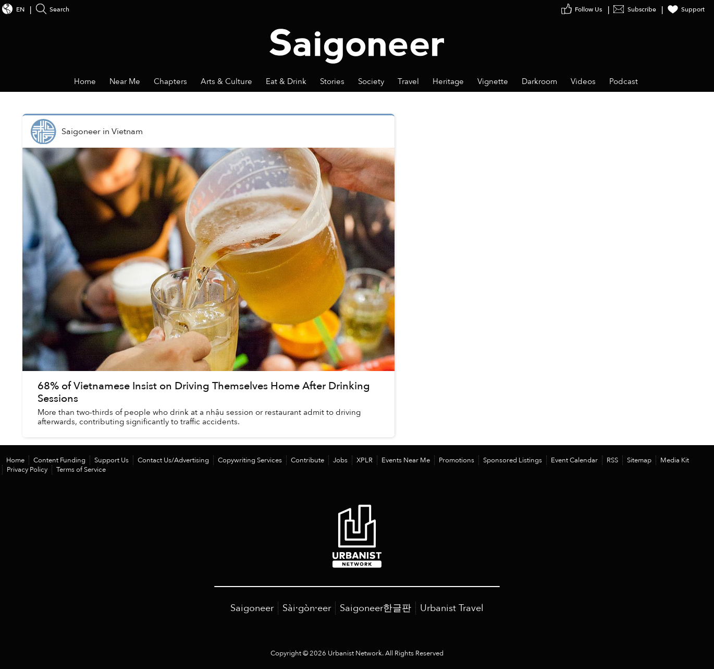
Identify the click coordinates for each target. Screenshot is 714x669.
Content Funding (59, 460)
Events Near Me (405, 460)
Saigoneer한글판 (375, 608)
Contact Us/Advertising (173, 460)
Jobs (340, 460)
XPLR (364, 460)
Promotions (456, 460)
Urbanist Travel (452, 608)
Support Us (111, 460)
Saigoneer (252, 608)
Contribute (307, 460)
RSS (612, 460)
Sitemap (639, 460)
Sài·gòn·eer (306, 608)
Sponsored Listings (512, 460)
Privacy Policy (27, 469)
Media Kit (674, 460)
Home (15, 460)
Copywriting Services (250, 460)
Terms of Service (81, 469)
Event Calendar (574, 460)
